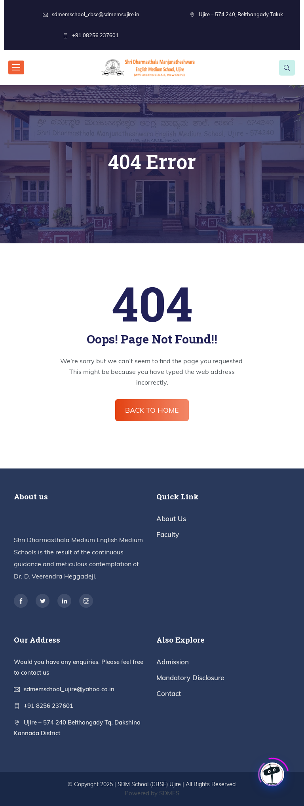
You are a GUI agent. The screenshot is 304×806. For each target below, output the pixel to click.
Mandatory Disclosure (190, 677)
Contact (168, 693)
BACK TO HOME (152, 410)
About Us (171, 518)
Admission (172, 662)
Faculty (167, 534)
